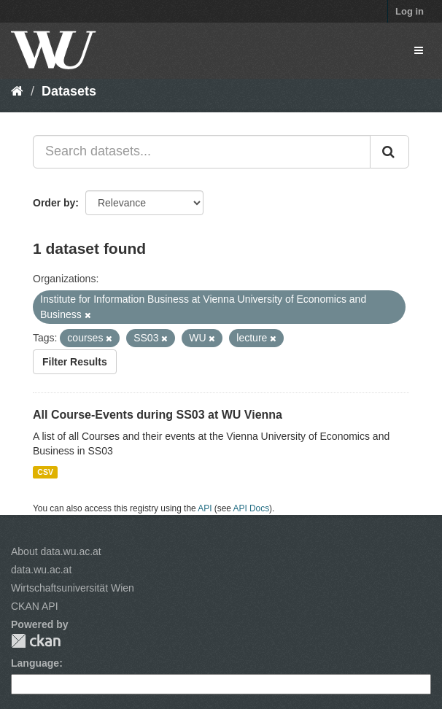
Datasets (69, 91)
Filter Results (74, 362)
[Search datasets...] (202, 151)
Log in (409, 11)
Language (35, 663)
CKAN (36, 640)
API (205, 508)
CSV (45, 472)
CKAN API (34, 606)
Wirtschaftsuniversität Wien (72, 588)
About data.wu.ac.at (56, 551)
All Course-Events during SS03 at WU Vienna (157, 414)
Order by (54, 203)
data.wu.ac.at (41, 570)
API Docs (251, 508)
